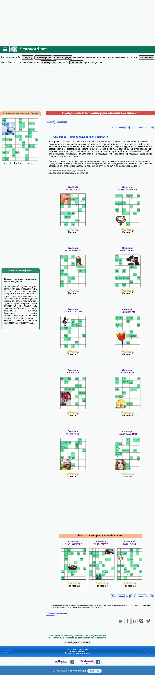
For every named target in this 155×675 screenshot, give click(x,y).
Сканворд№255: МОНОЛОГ (127, 188)
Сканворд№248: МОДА (73, 432)
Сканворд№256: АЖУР (73, 188)
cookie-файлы (78, 670)
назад (121, 128)
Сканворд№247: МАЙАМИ (128, 432)
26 (152, 128)
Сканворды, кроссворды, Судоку (20, 113)
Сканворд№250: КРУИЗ (73, 371)
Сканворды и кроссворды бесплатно (68, 173)
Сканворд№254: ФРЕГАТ (73, 249)
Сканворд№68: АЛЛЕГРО (73, 542)
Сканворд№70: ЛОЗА (129, 542)
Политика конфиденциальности (77, 653)
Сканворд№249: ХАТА (128, 371)
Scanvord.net (33, 49)
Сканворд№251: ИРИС (128, 310)
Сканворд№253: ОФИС (127, 249)
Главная (50, 122)
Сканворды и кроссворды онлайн (67, 170)
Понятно (94, 671)
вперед (142, 128)
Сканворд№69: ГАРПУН (102, 542)
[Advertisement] (77, 23)
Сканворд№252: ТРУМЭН (73, 310)
